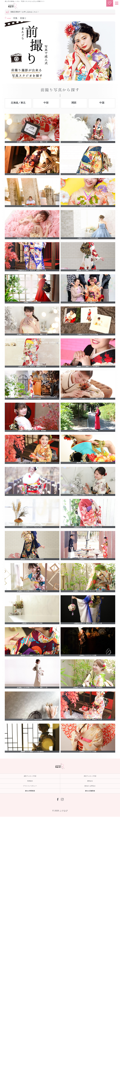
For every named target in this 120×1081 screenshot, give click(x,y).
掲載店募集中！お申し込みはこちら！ (24, 12)
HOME (10, 18)
